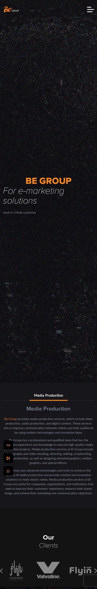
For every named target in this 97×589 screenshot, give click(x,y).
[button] (1, 570)
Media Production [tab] (48, 395)
